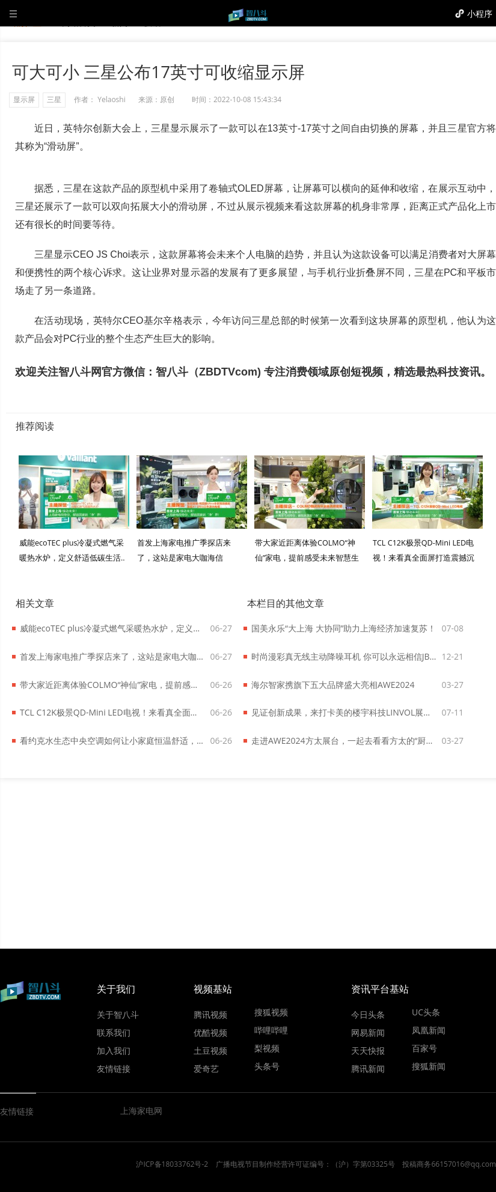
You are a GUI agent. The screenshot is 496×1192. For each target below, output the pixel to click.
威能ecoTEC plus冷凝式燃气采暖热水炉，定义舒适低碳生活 (112, 628)
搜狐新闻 (428, 1065)
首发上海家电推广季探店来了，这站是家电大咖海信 (112, 656)
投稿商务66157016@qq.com (449, 1164)
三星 (54, 99)
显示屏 (24, 99)
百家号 (424, 1047)
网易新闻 (368, 1032)
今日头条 (368, 1014)
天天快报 (368, 1050)
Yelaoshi (111, 99)
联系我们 (113, 1032)
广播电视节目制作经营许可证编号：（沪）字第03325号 (305, 1164)
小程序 (479, 13)
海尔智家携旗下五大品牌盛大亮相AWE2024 (333, 684)
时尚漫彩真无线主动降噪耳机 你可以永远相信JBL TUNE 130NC (343, 656)
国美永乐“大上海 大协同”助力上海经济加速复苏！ (343, 628)
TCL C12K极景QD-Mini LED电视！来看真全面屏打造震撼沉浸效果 (112, 712)
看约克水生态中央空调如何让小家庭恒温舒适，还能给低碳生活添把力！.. (112, 740)
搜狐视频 (271, 1011)
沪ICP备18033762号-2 (172, 1164)
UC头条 (426, 1011)
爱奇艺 (206, 1068)
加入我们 (113, 1050)
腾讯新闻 (368, 1068)
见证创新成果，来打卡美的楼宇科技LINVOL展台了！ (343, 712)
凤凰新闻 (428, 1029)
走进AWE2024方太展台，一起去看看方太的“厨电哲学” (343, 740)
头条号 (267, 1065)
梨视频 (267, 1047)
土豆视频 (210, 1050)
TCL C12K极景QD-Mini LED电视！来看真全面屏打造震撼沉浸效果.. (423, 558)
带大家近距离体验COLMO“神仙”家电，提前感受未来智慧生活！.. (307, 558)
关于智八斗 (118, 1014)
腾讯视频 (210, 1014)
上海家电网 (141, 1110)
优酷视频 (210, 1032)
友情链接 (113, 1068)
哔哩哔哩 (271, 1029)
